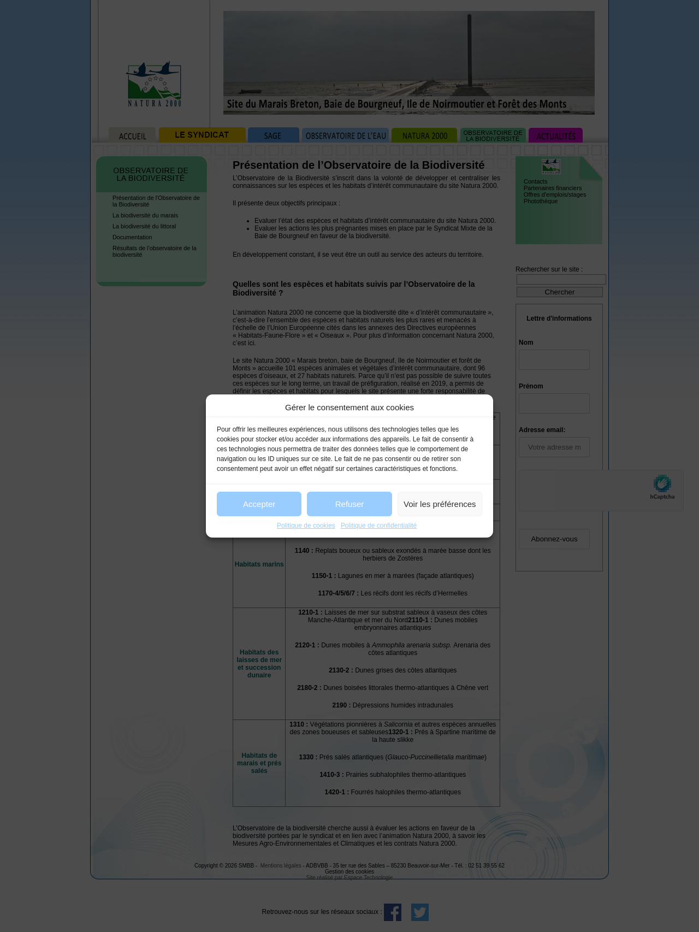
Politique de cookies (306, 525)
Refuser (349, 504)
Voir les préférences (440, 504)
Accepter (259, 504)
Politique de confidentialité (379, 525)
